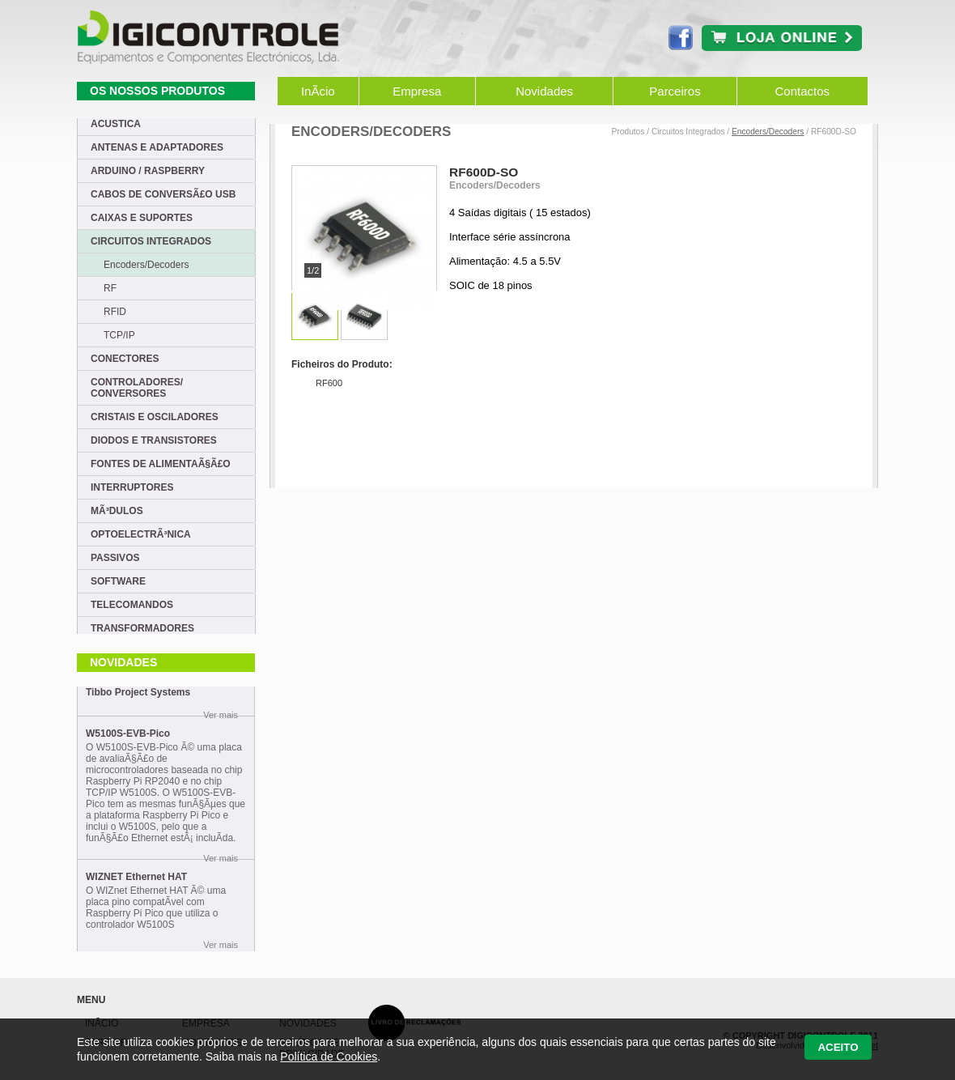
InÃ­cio (318, 91)
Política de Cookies (328, 1056)
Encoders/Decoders (768, 131)
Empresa (417, 91)
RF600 (329, 383)
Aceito (837, 1047)
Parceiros (674, 91)
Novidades (544, 91)
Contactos (802, 91)
